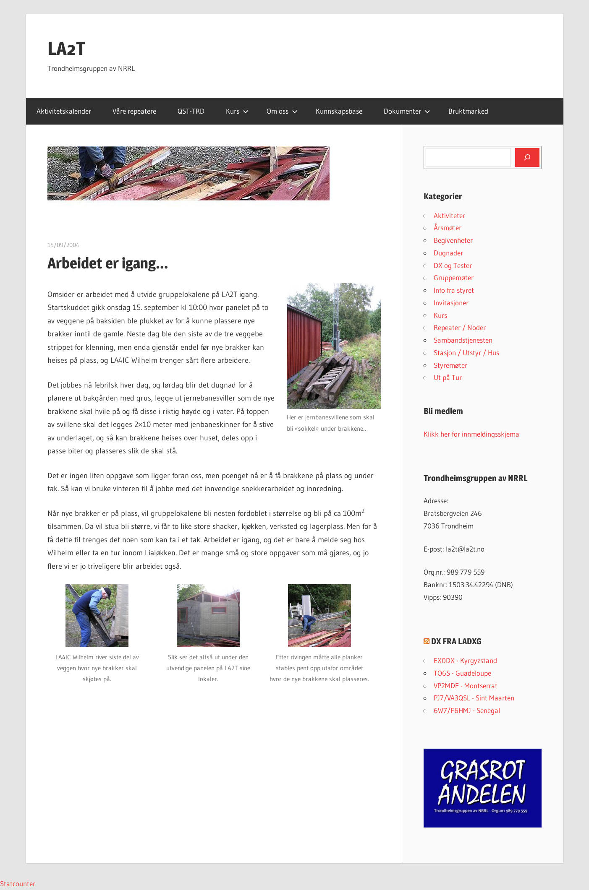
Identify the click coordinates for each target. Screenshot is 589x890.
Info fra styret (454, 290)
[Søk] (527, 157)
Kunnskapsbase (339, 111)
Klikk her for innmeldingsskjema (471, 433)
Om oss (282, 111)
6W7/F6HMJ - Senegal (467, 710)
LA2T (66, 48)
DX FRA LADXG (456, 641)
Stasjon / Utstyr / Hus (466, 352)
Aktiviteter (449, 215)
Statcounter (17, 883)
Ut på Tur (448, 377)
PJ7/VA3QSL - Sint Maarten (474, 697)
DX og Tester (453, 265)
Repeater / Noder (460, 327)
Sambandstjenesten (463, 340)
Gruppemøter (454, 277)
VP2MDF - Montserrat (465, 685)
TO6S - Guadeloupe (462, 673)
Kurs (237, 111)
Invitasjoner (451, 302)
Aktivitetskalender (64, 111)
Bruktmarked (468, 111)
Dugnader (448, 252)
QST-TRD (191, 111)
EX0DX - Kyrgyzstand (465, 660)
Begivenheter (453, 240)
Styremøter (450, 365)
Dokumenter (407, 111)
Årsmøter (447, 227)
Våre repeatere (134, 111)
